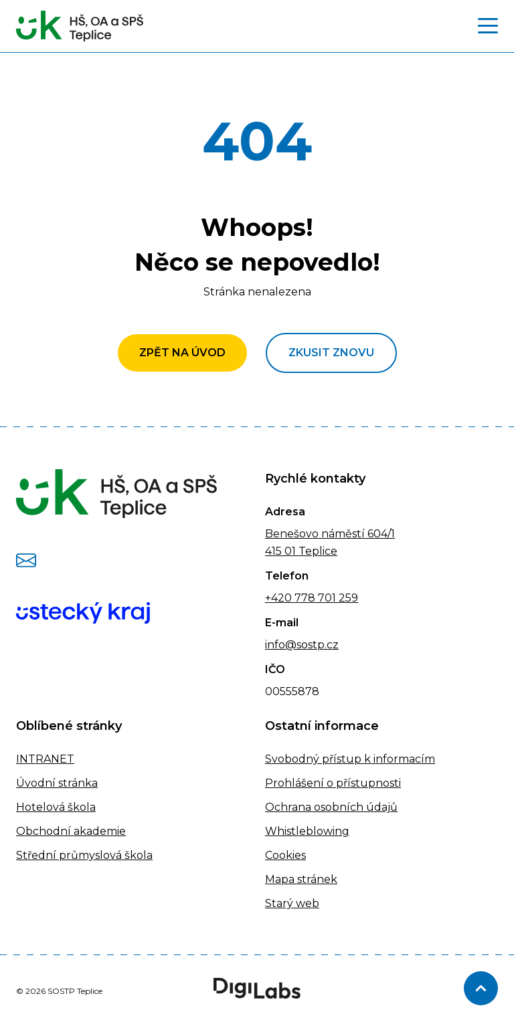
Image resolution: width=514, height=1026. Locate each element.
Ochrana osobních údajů (331, 807)
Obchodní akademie (71, 831)
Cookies (285, 855)
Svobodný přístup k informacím (350, 759)
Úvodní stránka (57, 783)
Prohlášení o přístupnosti (333, 783)
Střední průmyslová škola (84, 855)
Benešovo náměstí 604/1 (330, 533)
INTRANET (45, 759)
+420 (278, 598)
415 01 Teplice (301, 551)
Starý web (292, 903)
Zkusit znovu (331, 352)
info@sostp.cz (302, 644)
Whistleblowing (307, 831)
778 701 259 (325, 598)
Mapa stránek (301, 879)
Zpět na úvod (182, 352)
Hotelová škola (56, 807)
